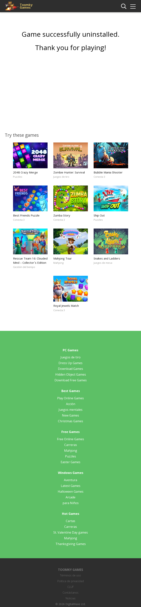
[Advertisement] (70, 90)
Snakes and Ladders (107, 258)
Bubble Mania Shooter (108, 172)
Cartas (70, 521)
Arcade (70, 497)
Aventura (70, 480)
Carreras (70, 445)
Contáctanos (70, 592)
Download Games (70, 369)
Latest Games (70, 486)
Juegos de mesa (103, 262)
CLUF (70, 587)
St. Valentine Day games (70, 532)
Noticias (71, 598)
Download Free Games (70, 380)
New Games (70, 415)
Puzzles (17, 176)
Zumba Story (61, 215)
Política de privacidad (70, 581)
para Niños (71, 503)
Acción (70, 404)
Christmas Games (70, 421)
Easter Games (70, 462)
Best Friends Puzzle (26, 215)
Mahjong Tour (62, 258)
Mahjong (58, 262)
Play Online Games (70, 398)
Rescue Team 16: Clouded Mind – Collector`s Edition (30, 260)
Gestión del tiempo (24, 267)
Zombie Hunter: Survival (69, 172)
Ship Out (99, 215)
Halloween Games (70, 491)
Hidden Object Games (70, 374)
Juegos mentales (70, 410)
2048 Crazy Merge (25, 172)
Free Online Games (70, 439)
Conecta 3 (99, 176)
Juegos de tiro (61, 176)
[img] (133, 6)
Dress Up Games (70, 363)
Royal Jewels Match (66, 306)
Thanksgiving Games (70, 544)
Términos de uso (70, 575)
